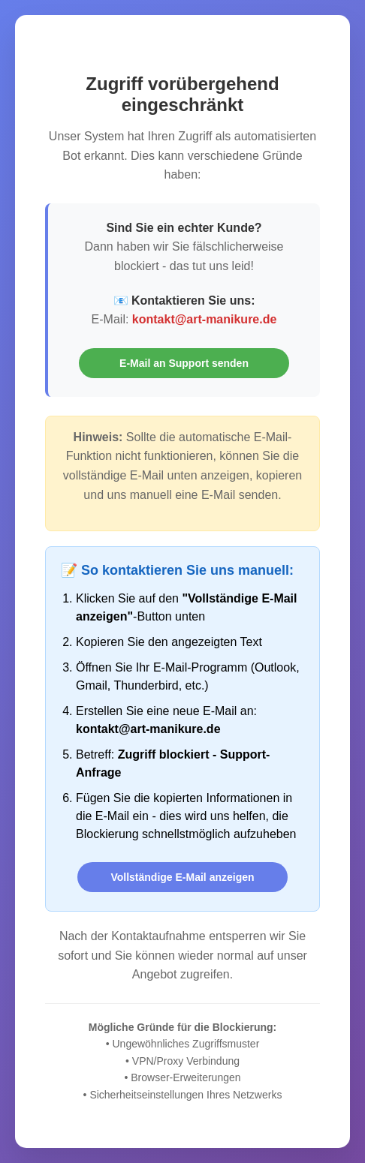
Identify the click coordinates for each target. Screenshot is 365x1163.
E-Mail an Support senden (184, 363)
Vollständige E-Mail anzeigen (182, 877)
